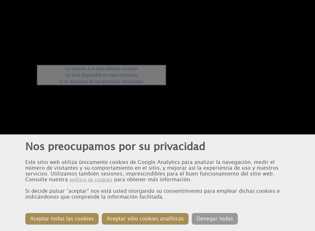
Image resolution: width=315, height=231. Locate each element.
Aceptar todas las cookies (62, 219)
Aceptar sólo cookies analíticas (145, 219)
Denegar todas (215, 219)
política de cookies (90, 180)
